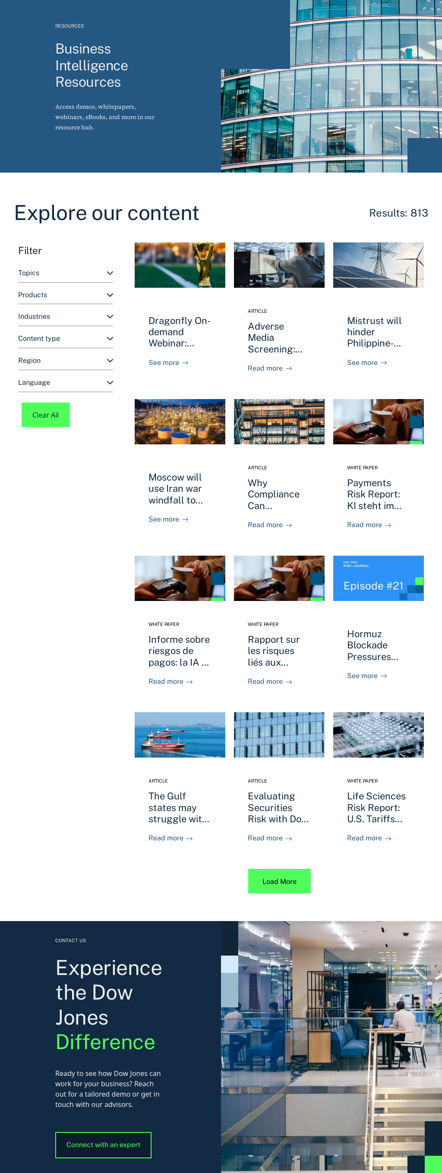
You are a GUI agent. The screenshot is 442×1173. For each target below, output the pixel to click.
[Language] (65, 383)
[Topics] (65, 273)
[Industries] (65, 317)
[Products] (65, 295)
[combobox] (65, 273)
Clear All (45, 415)
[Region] (65, 361)
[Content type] (65, 339)
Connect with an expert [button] (103, 1145)
